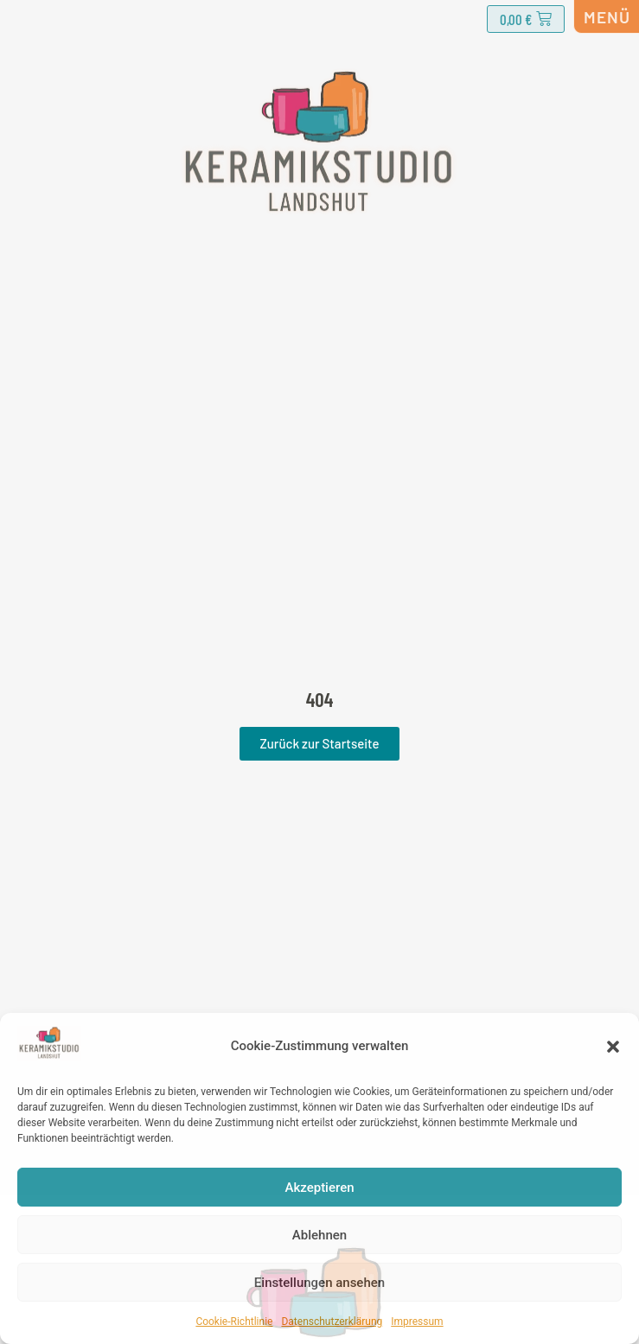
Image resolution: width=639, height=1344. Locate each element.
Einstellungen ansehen (319, 1282)
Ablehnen (319, 1235)
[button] (613, 1046)
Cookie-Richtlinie (233, 1321)
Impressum (417, 1321)
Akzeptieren (319, 1187)
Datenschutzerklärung (331, 1321)
